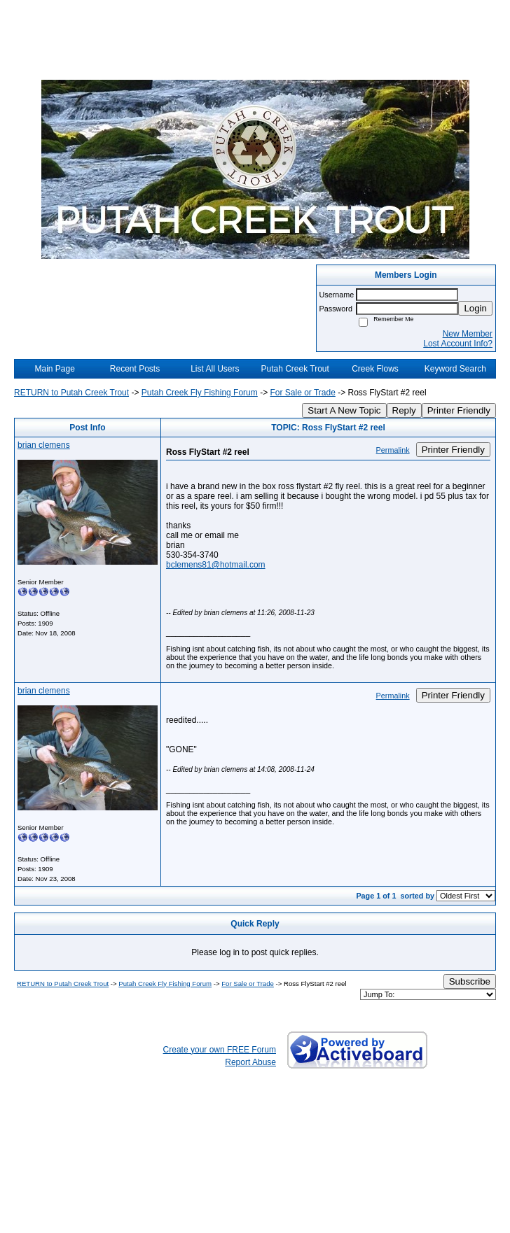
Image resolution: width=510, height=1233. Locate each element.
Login (475, 308)
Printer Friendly (458, 410)
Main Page (54, 369)
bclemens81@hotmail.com (216, 565)
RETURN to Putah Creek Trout (71, 392)
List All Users (215, 369)
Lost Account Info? (457, 343)
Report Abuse (250, 1062)
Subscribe (469, 981)
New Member (467, 334)
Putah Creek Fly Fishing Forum (200, 392)
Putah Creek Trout (295, 369)
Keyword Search (455, 369)
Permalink (393, 450)
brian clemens (44, 445)
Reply (404, 410)
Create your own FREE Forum (219, 1050)
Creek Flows (375, 369)
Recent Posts (135, 369)
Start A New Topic (344, 410)
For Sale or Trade (302, 392)
